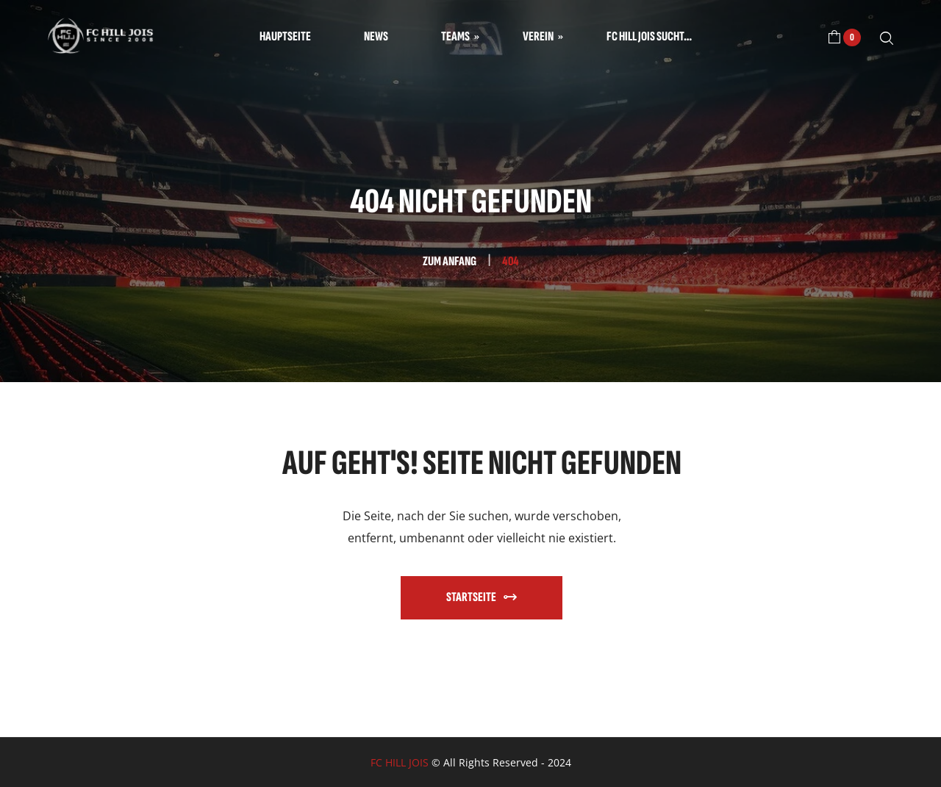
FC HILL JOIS (400, 762)
